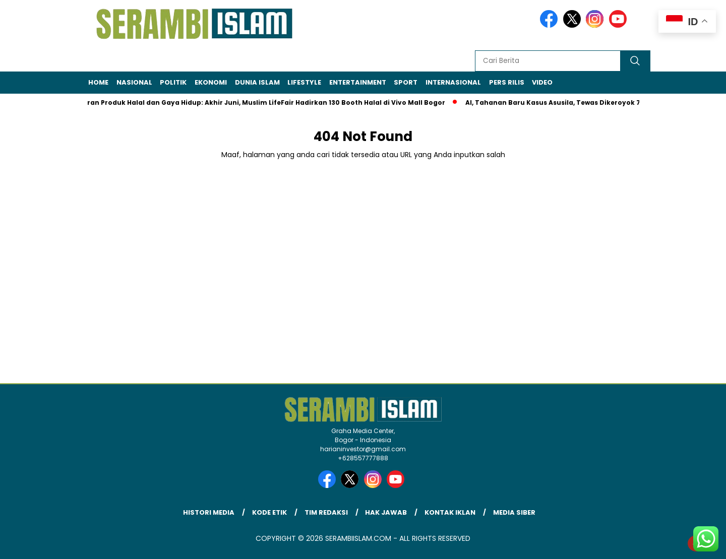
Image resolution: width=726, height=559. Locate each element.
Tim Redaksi (326, 512)
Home (98, 82)
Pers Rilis (506, 82)
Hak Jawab (386, 512)
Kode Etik (269, 512)
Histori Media (208, 512)
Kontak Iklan (450, 512)
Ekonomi (211, 82)
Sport (405, 82)
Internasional (453, 82)
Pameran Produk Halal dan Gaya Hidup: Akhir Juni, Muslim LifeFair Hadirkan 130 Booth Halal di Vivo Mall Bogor (259, 102)
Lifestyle (304, 82)
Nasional (134, 82)
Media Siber (514, 512)
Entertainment (357, 82)
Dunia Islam (257, 82)
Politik (173, 82)
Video (542, 82)
